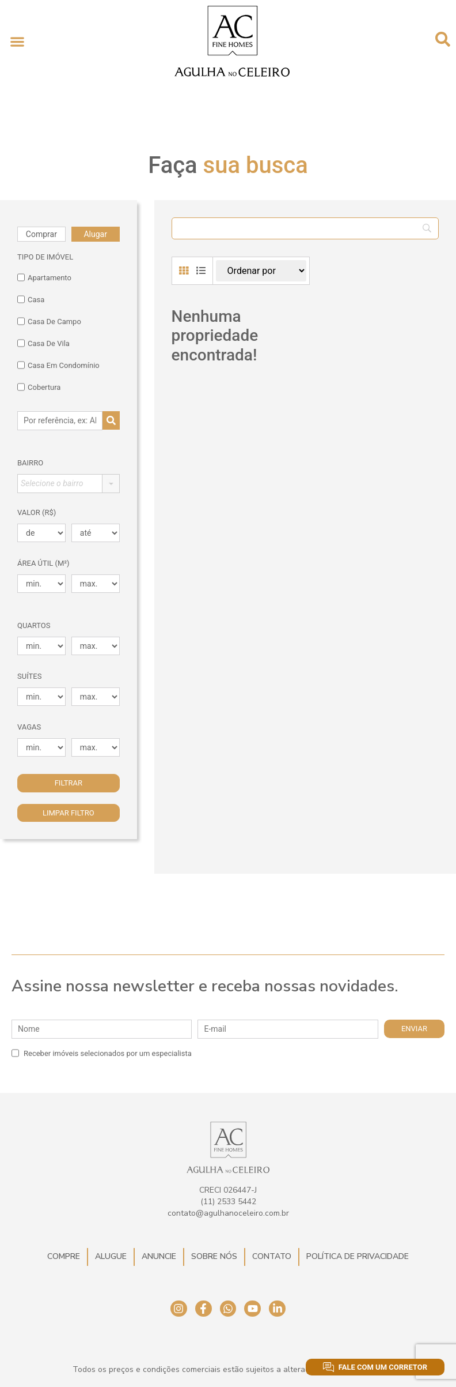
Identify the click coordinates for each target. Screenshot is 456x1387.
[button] (17, 41)
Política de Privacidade (357, 1256)
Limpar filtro (68, 813)
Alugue (111, 1256)
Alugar (95, 234)
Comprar (41, 234)
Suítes (29, 676)
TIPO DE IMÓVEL (45, 257)
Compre (63, 1256)
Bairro (30, 463)
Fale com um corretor (375, 1367)
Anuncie (159, 1256)
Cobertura (38, 387)
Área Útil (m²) (43, 563)
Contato (271, 1256)
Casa (30, 299)
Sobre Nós (214, 1256)
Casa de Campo (49, 321)
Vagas (29, 727)
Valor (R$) (36, 512)
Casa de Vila (43, 343)
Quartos (33, 625)
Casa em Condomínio (58, 365)
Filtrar (68, 783)
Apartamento (44, 277)
